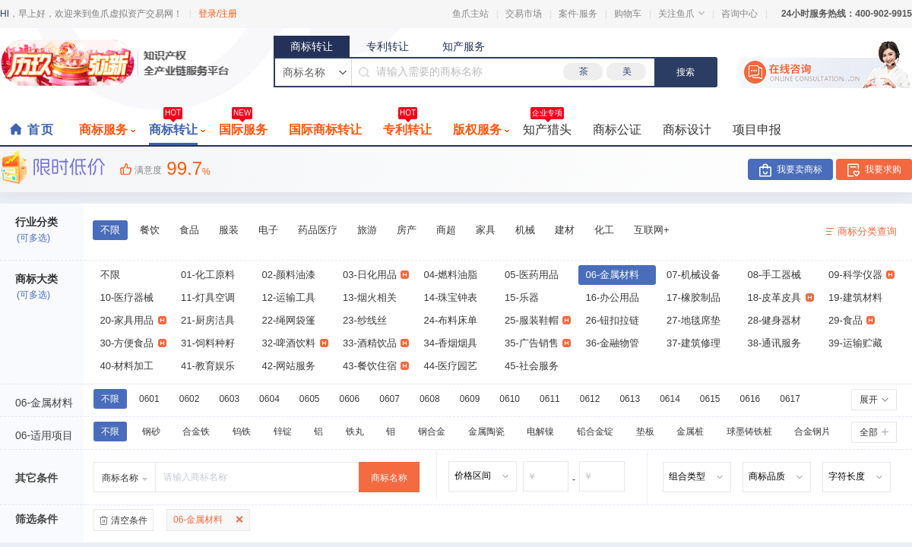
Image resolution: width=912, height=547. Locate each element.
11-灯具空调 (208, 297)
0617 (790, 399)
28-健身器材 (775, 320)
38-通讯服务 (775, 343)
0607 (389, 399)
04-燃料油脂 (451, 274)
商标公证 (617, 129)
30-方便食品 (133, 343)
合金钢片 (812, 431)
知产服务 (463, 46)
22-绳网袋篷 (289, 320)
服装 (229, 230)
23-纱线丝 (365, 320)
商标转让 (311, 46)
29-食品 (851, 320)
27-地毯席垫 (693, 320)
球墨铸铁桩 (749, 431)
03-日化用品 (376, 274)
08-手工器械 (775, 274)
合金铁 (196, 431)
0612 (590, 399)
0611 (550, 399)
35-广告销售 (538, 343)
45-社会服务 (532, 366)
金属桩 (690, 431)
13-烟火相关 (370, 297)
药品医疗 (317, 230)
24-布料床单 (451, 320)
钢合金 (431, 431)
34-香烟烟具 (451, 343)
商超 (446, 230)
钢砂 (151, 431)
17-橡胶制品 (693, 297)
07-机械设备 (693, 274)
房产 (406, 230)
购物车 (627, 13)
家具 (486, 230)
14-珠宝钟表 (451, 297)
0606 (350, 399)
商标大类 (36, 279)
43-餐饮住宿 (376, 366)
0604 (269, 399)
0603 (229, 399)
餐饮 (150, 230)
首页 (41, 129)
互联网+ (652, 230)
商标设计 (687, 129)
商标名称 (389, 478)
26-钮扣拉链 (613, 320)
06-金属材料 (613, 274)
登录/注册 (217, 13)
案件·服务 (578, 13)
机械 (525, 230)
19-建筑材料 (855, 297)
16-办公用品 (613, 297)
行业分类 (36, 222)
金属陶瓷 (486, 431)
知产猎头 (547, 125)
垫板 (645, 431)
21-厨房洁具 (208, 320)
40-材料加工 (127, 366)
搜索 (685, 72)
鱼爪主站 (470, 13)
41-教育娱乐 (208, 366)
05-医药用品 (532, 274)
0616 (750, 399)
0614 (670, 399)
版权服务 (481, 129)
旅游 (367, 230)
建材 (565, 230)
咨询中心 (739, 13)
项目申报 (757, 129)
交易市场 (523, 13)
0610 (509, 399)
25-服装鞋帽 (538, 320)
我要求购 (883, 169)
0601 (149, 399)
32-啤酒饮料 (295, 343)
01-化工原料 (208, 274)
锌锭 (283, 431)
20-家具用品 (133, 320)
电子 (268, 230)
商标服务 (107, 129)
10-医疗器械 (127, 297)
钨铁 (242, 431)
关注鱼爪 (681, 13)
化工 (604, 230)
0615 (710, 399)
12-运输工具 (289, 297)
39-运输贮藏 (855, 343)
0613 (629, 399)
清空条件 (129, 520)
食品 (189, 230)
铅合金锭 (595, 431)
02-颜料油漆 (289, 274)
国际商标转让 (325, 129)
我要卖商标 (799, 169)
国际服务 (243, 125)
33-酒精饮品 (376, 343)
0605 (309, 399)
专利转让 (387, 46)
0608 (430, 399)
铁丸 (355, 431)
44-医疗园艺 (451, 366)
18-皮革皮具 (781, 297)
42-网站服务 (289, 366)
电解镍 (540, 431)
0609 (470, 399)
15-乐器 (522, 297)
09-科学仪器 (861, 274)
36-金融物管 (613, 343)
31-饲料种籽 (208, 343)
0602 (189, 399)
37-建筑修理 (693, 343)
